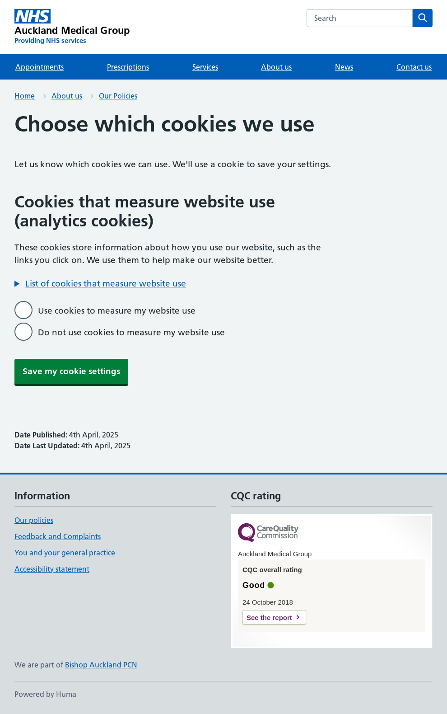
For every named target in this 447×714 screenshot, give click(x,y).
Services (205, 66)
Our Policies (118, 95)
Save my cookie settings (71, 371)
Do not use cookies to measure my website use (131, 332)
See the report (269, 617)
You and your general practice (64, 552)
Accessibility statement (51, 568)
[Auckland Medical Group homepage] (72, 27)
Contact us (414, 66)
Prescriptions (128, 66)
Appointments (39, 66)
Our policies (33, 520)
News (344, 66)
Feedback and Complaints (57, 536)
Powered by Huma (45, 694)
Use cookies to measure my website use (117, 310)
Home (24, 95)
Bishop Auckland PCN (101, 664)
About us (276, 66)
